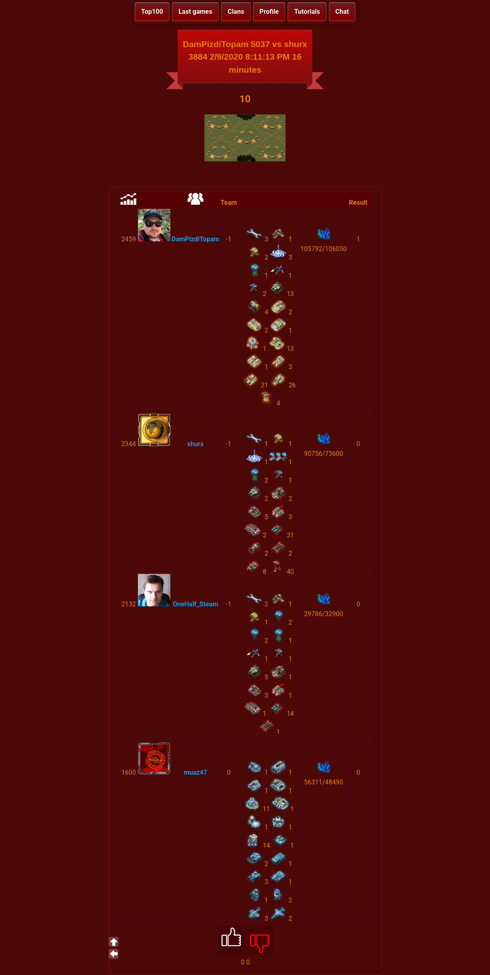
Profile (269, 11)
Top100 (152, 11)
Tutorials (307, 11)
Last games (195, 11)
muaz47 (195, 772)
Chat (342, 11)
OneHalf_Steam (195, 604)
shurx (195, 444)
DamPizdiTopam (195, 239)
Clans (236, 11)
